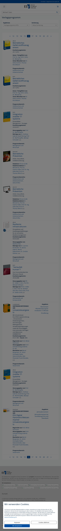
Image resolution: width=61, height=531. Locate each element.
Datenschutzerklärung (9, 517)
